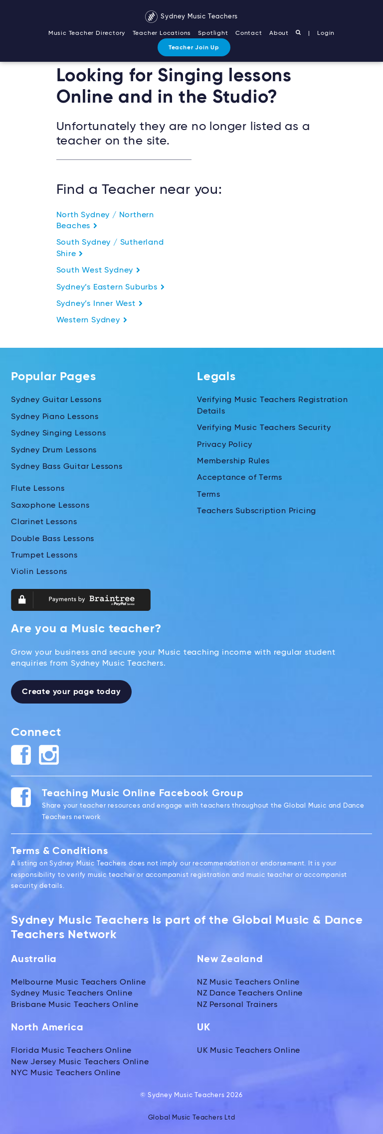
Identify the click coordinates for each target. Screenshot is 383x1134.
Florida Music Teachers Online (71, 1051)
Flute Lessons (37, 489)
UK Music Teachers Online (248, 1051)
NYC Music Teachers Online (66, 1073)
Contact (248, 33)
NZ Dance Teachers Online (250, 993)
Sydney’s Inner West (99, 304)
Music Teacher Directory (86, 33)
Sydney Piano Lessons (55, 417)
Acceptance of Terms (239, 478)
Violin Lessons (39, 572)
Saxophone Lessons (50, 506)
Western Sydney (92, 320)
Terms (208, 495)
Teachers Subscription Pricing (256, 511)
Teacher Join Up (194, 48)
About (279, 33)
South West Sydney (98, 271)
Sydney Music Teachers (191, 16)
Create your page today (71, 692)
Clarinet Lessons (44, 522)
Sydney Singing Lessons (58, 433)
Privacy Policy (224, 445)
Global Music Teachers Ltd (191, 1118)
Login (326, 33)
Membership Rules (233, 461)
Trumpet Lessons (44, 556)
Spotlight (213, 33)
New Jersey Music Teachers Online (80, 1062)
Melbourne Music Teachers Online (78, 983)
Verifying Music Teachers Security (264, 428)
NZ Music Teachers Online (248, 983)
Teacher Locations (162, 33)
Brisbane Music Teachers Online (75, 1005)
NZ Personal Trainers (237, 1005)
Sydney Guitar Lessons (56, 400)
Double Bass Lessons (52, 539)
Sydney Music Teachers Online (71, 993)
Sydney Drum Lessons (54, 450)
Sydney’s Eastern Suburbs (110, 287)
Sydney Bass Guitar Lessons (67, 467)
